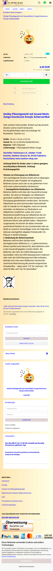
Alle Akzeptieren (26, 561)
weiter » (22, 9)
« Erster (7, 9)
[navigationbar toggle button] (50, 3)
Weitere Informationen (26, 566)
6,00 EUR (26, 395)
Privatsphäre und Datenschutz (12, 501)
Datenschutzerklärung (8, 556)
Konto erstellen (10, 425)
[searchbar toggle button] (39, 3)
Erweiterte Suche (26, 343)
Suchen (27, 338)
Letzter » (30, 9)
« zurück (14, 9)
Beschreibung (8, 104)
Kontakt (4, 485)
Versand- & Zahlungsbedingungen (13, 489)
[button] (6, 74)
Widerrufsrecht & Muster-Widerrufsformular (16, 493)
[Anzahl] (26, 74)
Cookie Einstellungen (9, 505)
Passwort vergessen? (12, 428)
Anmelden (12, 314)
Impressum (5, 481)
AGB (3, 497)
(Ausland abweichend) (40, 57)
